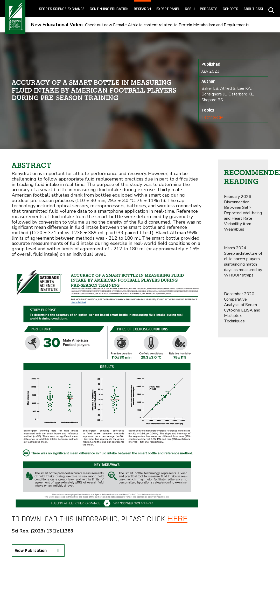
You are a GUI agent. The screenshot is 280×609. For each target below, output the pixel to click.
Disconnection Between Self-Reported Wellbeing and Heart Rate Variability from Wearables (243, 213)
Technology (212, 117)
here (177, 519)
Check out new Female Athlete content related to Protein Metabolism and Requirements (140, 25)
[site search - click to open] (271, 8)
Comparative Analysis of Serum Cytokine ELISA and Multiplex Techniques (242, 307)
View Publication (38, 550)
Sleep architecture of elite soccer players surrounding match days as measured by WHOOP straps (243, 261)
